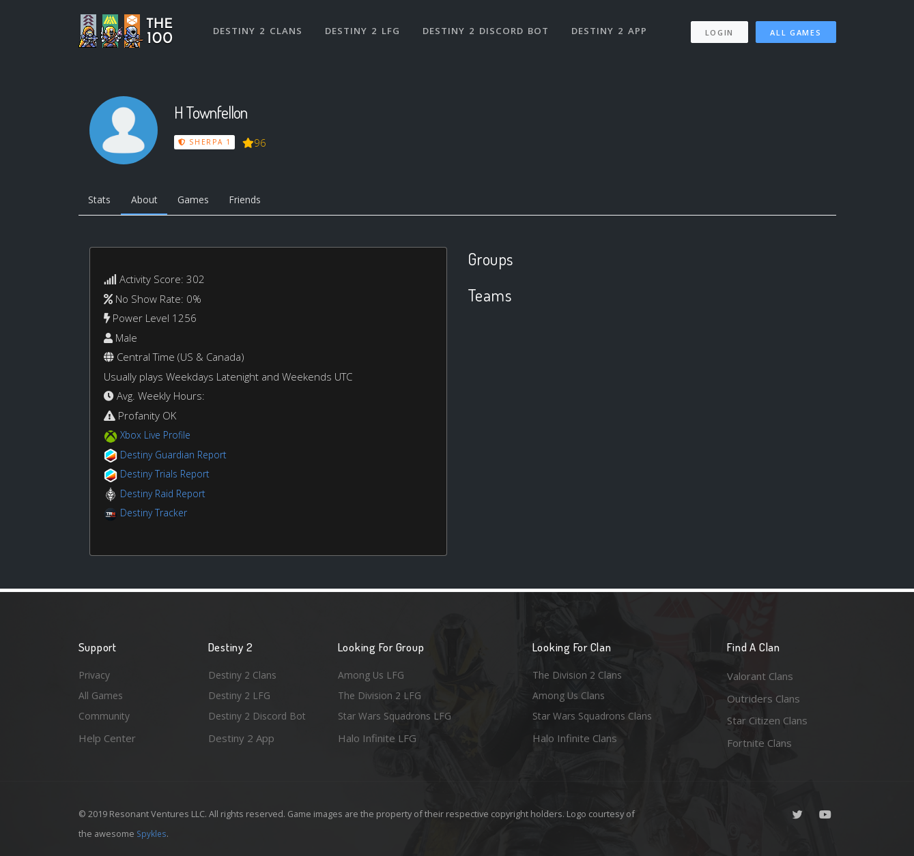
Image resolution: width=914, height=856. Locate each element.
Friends (258, 201)
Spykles (153, 833)
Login (719, 28)
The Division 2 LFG (381, 698)
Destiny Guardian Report (177, 457)
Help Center (107, 743)
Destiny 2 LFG (365, 26)
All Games (795, 28)
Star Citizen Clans (767, 720)
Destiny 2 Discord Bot (488, 26)
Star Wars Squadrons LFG (398, 720)
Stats (101, 201)
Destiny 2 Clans (259, 26)
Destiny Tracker (156, 515)
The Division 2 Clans (579, 676)
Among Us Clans (570, 698)
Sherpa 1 (204, 142)
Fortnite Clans (759, 743)
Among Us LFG (373, 676)
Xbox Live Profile (158, 437)
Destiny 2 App (612, 26)
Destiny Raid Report (166, 496)
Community (104, 720)
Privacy (95, 676)
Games (202, 201)
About (150, 201)
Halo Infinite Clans (574, 743)
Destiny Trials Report (168, 476)
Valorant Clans (760, 676)
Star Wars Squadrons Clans (595, 720)
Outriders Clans (763, 698)
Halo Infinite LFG (377, 743)
